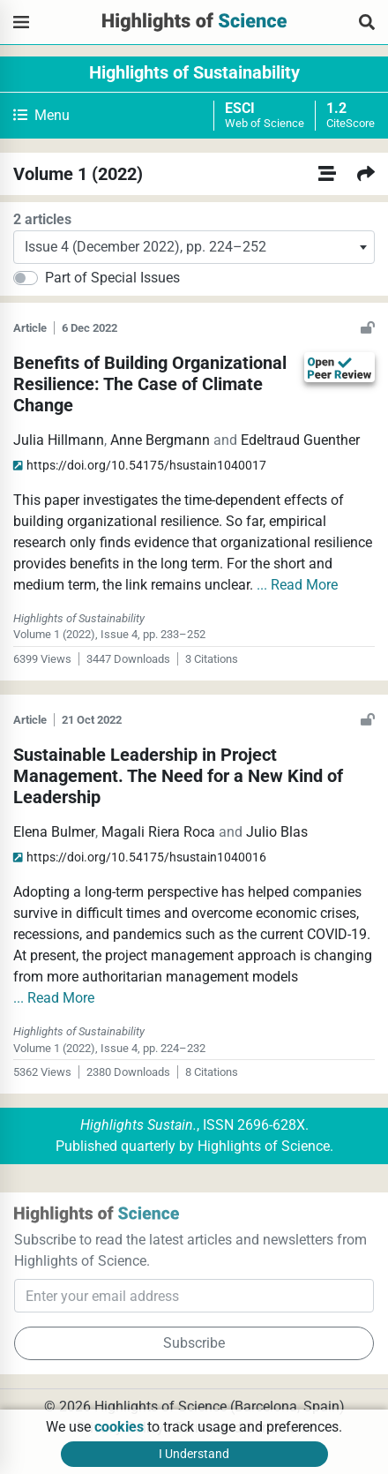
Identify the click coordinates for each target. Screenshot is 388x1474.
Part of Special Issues (112, 277)
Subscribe (194, 1343)
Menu (41, 115)
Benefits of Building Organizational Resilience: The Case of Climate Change (150, 384)
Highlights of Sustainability (194, 72)
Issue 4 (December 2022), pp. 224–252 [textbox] (145, 246)
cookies (119, 1426)
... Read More (297, 585)
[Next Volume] (366, 173)
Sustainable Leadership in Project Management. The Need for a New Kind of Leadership (178, 776)
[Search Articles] (366, 22)
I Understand (194, 1454)
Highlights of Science (264, 1146)
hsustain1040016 (139, 857)
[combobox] (194, 247)
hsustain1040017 (139, 465)
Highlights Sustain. (138, 1125)
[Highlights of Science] (21, 22)
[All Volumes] (327, 173)
